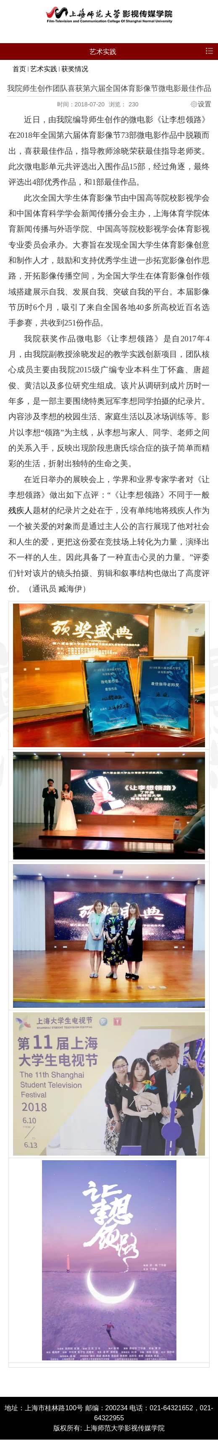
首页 (19, 68)
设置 (204, 104)
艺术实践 (43, 68)
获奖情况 (74, 68)
